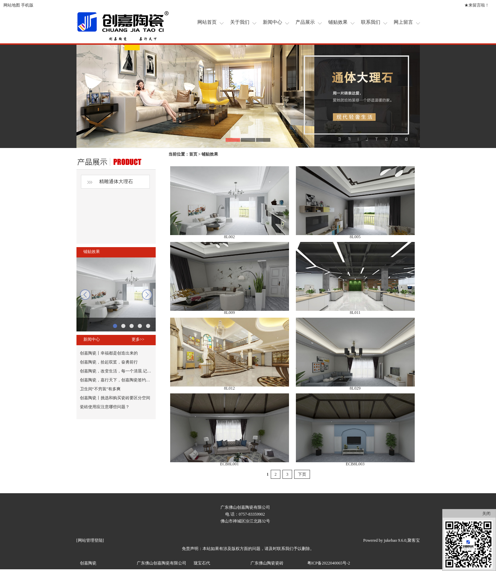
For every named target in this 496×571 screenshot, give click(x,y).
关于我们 (239, 22)
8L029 (355, 388)
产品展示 (305, 22)
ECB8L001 (229, 464)
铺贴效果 (338, 22)
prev (85, 294)
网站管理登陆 (90, 540)
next (147, 294)
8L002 (229, 236)
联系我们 (370, 22)
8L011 (355, 312)
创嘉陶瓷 (88, 563)
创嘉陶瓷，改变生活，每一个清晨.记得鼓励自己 (124, 371)
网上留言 (403, 22)
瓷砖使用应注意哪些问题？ (105, 406)
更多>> (138, 339)
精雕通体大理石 (116, 181)
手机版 (27, 5)
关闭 (486, 513)
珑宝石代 (202, 563)
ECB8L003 (355, 464)
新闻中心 (272, 22)
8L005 (355, 236)
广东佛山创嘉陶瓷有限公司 (161, 563)
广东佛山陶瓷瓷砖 (266, 563)
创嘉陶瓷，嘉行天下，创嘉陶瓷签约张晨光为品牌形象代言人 (136, 380)
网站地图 (11, 5)
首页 (193, 154)
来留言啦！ (478, 5)
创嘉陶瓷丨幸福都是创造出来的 (109, 353)
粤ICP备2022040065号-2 (328, 563)
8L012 (229, 388)
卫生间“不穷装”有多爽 (100, 389)
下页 (302, 474)
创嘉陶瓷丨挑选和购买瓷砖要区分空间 (115, 397)
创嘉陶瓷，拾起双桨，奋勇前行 (109, 362)
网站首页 (207, 22)
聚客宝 (413, 540)
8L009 (229, 312)
